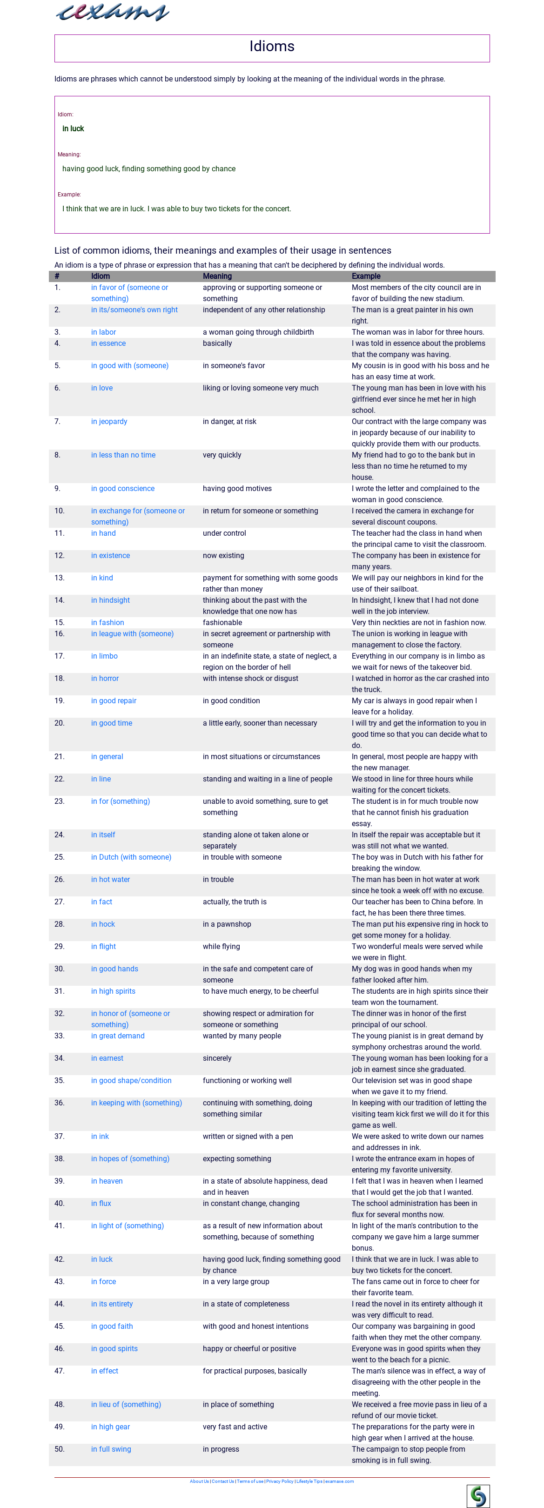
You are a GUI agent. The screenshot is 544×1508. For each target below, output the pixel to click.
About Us (199, 1481)
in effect (104, 1371)
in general (107, 756)
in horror (105, 678)
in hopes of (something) (130, 1158)
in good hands (114, 968)
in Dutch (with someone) (131, 857)
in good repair (113, 700)
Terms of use (250, 1481)
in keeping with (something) (136, 1102)
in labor (103, 332)
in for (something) (120, 801)
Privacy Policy (280, 1481)
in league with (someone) (132, 633)
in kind (102, 577)
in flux (101, 1203)
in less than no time (123, 455)
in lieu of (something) (126, 1404)
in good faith (112, 1326)
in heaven (107, 1181)
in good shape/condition (131, 1080)
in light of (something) (127, 1225)
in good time (111, 723)
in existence (110, 555)
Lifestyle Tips (309, 1481)
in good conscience (122, 488)
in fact (101, 901)
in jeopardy (109, 421)
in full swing (111, 1449)
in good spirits (114, 1348)
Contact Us (223, 1481)
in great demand (118, 1035)
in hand (103, 533)
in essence (108, 343)
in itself (103, 834)
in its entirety (112, 1303)
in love (102, 388)
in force (103, 1281)
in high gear (110, 1426)
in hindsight (110, 600)
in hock (103, 924)
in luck (102, 1259)
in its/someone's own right (134, 309)
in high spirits (113, 991)
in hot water (110, 879)
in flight (103, 946)
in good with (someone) (130, 365)
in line (101, 778)
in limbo (104, 656)
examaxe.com (339, 1481)
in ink (100, 1136)
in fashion (107, 622)
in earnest (107, 1058)
